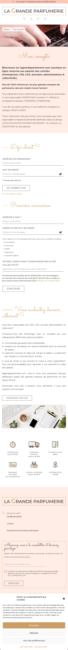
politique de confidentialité (48, 281)
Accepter (34, 625)
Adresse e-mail (12, 217)
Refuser (34, 633)
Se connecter (16, 188)
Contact (10, 524)
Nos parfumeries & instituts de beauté (23, 530)
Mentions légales (26, 646)
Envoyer (13, 583)
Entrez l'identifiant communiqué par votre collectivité (29, 263)
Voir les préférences (34, 640)
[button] (63, 598)
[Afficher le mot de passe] (60, 174)
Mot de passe (11, 170)
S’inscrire (13, 288)
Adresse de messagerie (16, 159)
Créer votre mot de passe (18, 228)
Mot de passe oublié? (12, 194)
